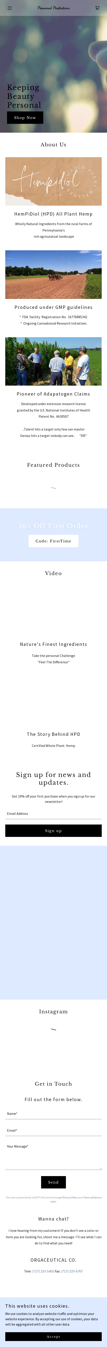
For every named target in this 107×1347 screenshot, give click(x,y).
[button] (12, 8)
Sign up (53, 830)
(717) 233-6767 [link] (72, 1271)
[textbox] (53, 813)
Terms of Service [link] (92, 1197)
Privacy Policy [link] (70, 1197)
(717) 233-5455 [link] (43, 1271)
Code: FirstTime (53, 541)
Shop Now (25, 117)
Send (53, 1182)
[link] (53, 8)
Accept (53, 1336)
